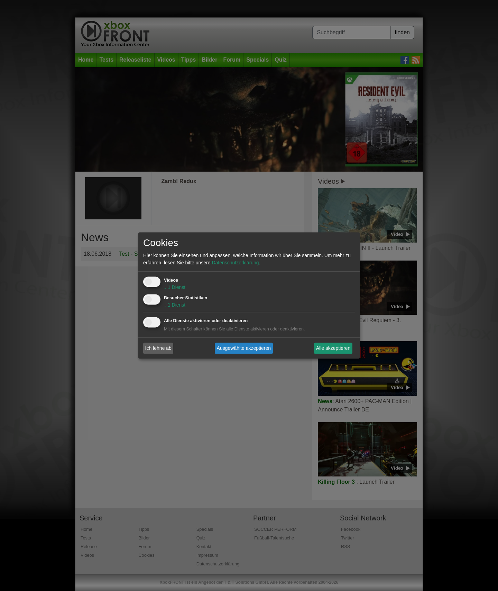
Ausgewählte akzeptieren (244, 348)
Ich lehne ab (158, 348)
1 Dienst (174, 287)
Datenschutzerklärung (235, 263)
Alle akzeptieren (333, 348)
